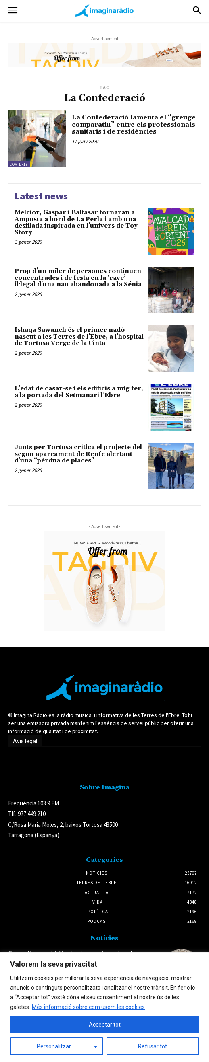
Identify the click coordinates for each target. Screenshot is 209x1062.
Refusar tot (152, 1046)
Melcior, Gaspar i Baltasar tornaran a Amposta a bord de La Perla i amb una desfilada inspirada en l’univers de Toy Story (76, 222)
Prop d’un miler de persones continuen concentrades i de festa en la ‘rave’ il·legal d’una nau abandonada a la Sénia (78, 277)
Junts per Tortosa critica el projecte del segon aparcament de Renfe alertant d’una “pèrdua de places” (78, 454)
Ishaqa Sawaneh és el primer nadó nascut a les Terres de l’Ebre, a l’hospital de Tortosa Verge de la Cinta (79, 336)
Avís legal (25, 741)
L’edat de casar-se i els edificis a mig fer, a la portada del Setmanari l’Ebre (79, 392)
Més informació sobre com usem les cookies (88, 1007)
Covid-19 (19, 164)
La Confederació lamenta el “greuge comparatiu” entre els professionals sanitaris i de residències (134, 124)
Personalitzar (54, 1046)
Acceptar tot (105, 1024)
